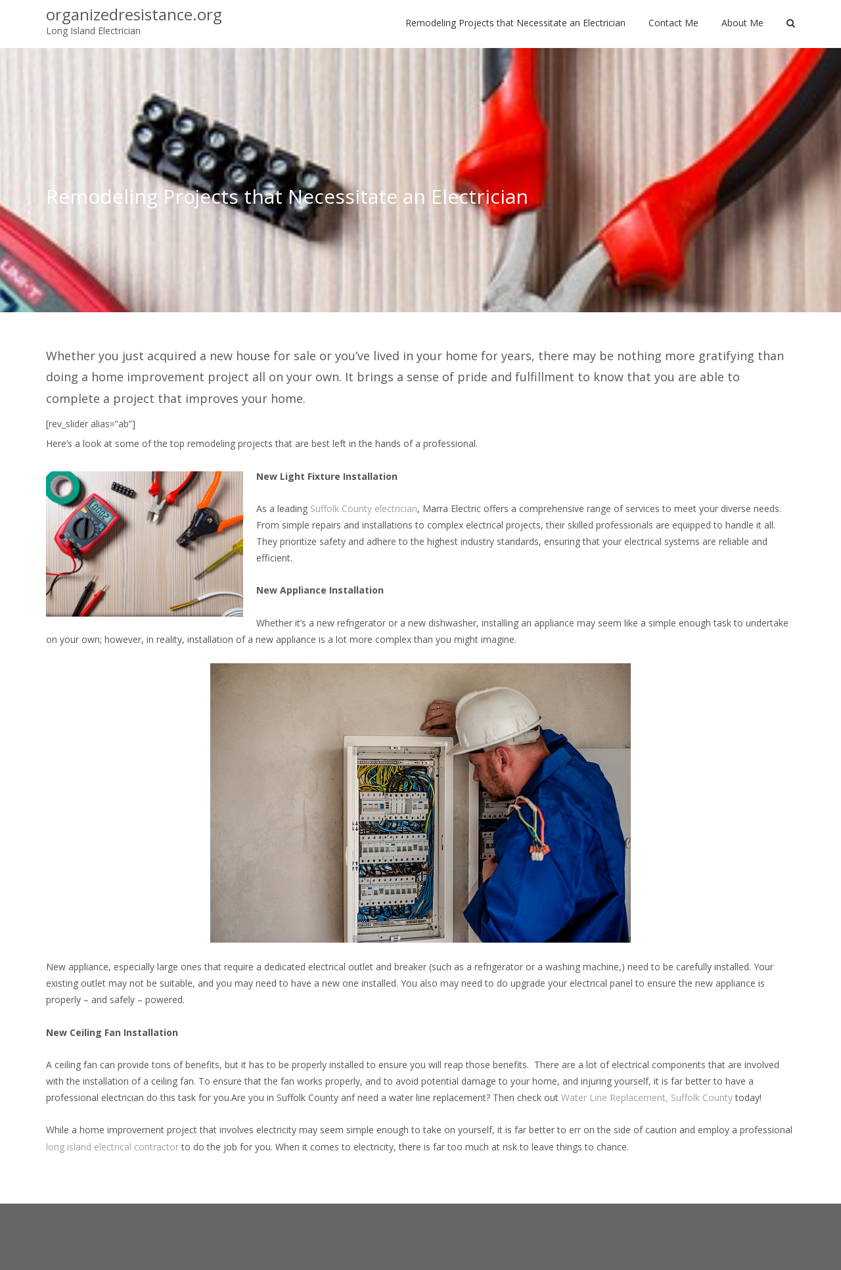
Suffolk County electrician (363, 508)
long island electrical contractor (112, 1147)
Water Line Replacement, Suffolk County (647, 1097)
